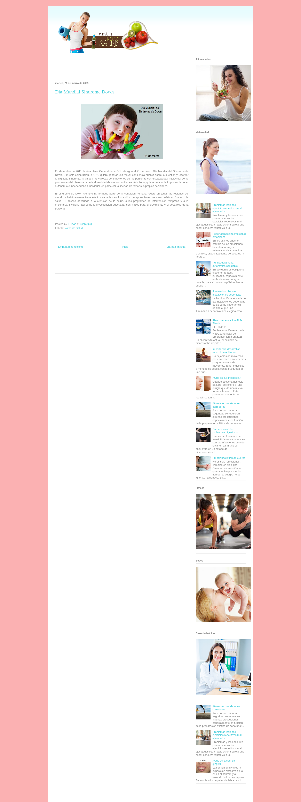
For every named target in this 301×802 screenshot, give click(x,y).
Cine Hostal (108, 265)
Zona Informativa (63, 261)
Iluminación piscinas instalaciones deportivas (227, 293)
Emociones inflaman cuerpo (229, 457)
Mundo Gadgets (121, 265)
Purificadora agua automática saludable (225, 264)
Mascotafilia (166, 265)
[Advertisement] (116, 66)
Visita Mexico (100, 268)
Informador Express (93, 261)
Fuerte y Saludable (82, 265)
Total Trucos (96, 265)
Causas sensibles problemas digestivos (225, 431)
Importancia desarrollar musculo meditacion (226, 350)
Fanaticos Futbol (152, 265)
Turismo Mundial (73, 268)
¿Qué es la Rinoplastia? (227, 377)
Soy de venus (67, 265)
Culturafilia (128, 268)
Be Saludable (77, 261)
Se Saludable (87, 268)
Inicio (125, 246)
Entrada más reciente (71, 246)
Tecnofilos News (172, 261)
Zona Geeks (139, 261)
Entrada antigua (176, 246)
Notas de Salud (73, 228)
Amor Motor (139, 268)
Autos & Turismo (136, 265)
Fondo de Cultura (126, 261)
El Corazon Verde (115, 268)
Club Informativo (109, 261)
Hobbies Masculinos (155, 261)
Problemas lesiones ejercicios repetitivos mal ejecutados (227, 208)
